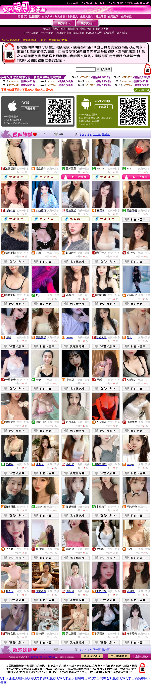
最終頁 (106, 134)
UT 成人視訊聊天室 (77, 678)
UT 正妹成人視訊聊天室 (17, 678)
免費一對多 (23, 168)
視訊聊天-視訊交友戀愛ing (42, 657)
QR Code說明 (142, 89)
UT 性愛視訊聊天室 (48, 678)
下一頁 (97, 134)
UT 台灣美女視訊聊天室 (108, 678)
